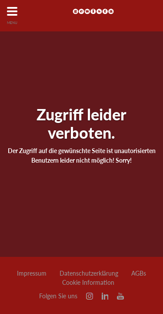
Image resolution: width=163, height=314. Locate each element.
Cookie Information (88, 282)
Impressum (32, 273)
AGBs (138, 273)
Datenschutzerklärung (89, 273)
